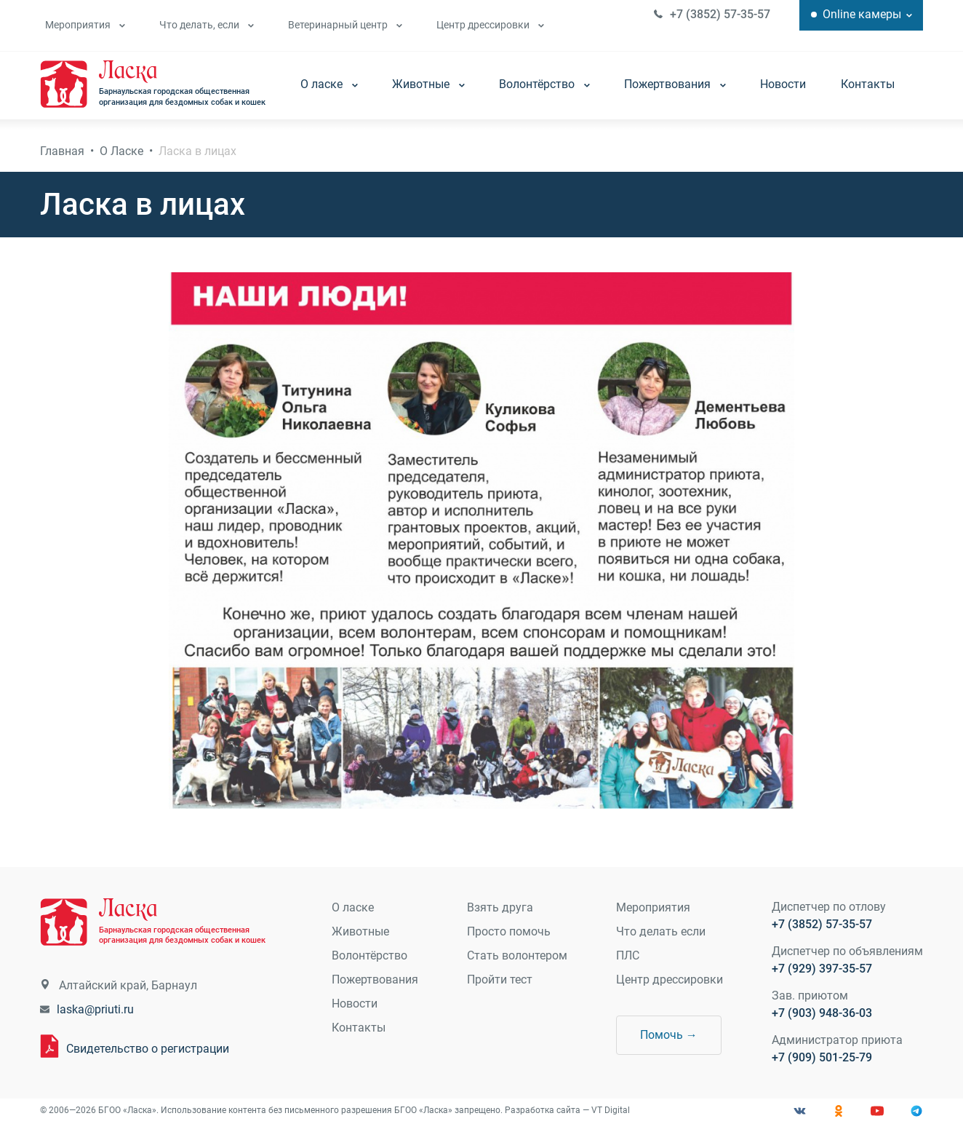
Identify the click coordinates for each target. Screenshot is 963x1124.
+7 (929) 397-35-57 (821, 969)
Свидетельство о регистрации (148, 1049)
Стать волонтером (517, 955)
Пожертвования (676, 84)
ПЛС (627, 955)
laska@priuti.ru (96, 1010)
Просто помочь (509, 931)
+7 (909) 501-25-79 (821, 1058)
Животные (429, 84)
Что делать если (661, 931)
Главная (63, 151)
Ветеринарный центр (344, 25)
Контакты (868, 84)
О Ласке (122, 151)
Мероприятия (84, 25)
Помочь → (669, 1035)
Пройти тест (499, 979)
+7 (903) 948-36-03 (821, 1014)
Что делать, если (206, 25)
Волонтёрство (545, 84)
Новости (784, 84)
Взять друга (500, 907)
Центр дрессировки (489, 25)
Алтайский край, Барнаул (129, 986)
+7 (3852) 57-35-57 (719, 14)
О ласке (330, 84)
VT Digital (611, 1111)
